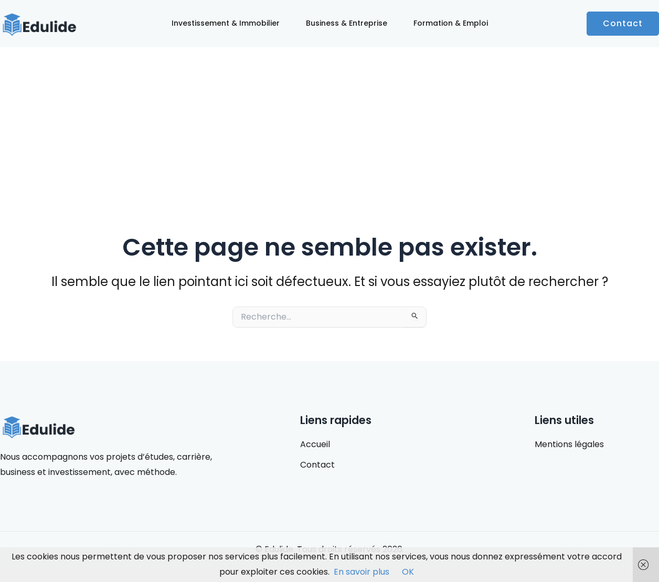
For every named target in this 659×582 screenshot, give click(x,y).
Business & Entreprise (346, 23)
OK (408, 572)
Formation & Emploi (450, 23)
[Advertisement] (329, 125)
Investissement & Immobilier (226, 23)
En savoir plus (361, 572)
